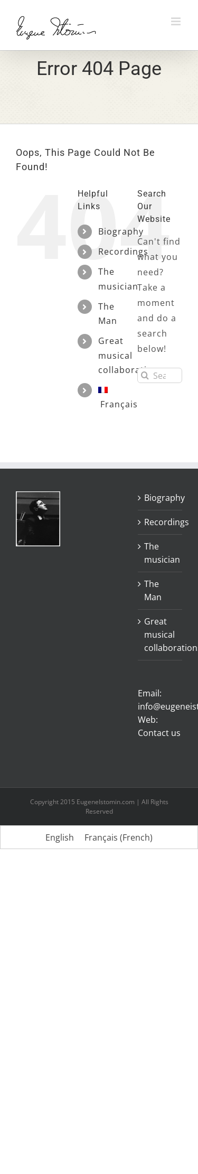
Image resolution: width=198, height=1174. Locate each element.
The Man (153, 590)
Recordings (123, 251)
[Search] (145, 375)
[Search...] (159, 375)
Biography (121, 231)
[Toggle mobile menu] (176, 21)
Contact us (159, 733)
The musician (160, 553)
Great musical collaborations (160, 635)
